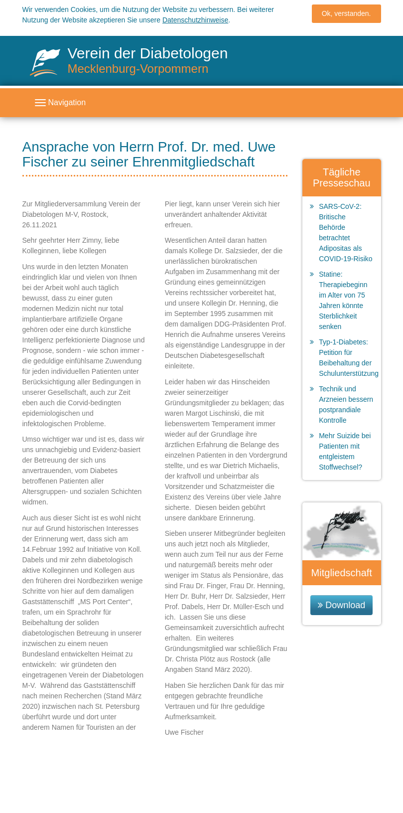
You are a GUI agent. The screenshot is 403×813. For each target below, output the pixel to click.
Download (345, 605)
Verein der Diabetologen (148, 60)
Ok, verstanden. (346, 11)
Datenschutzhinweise (195, 17)
